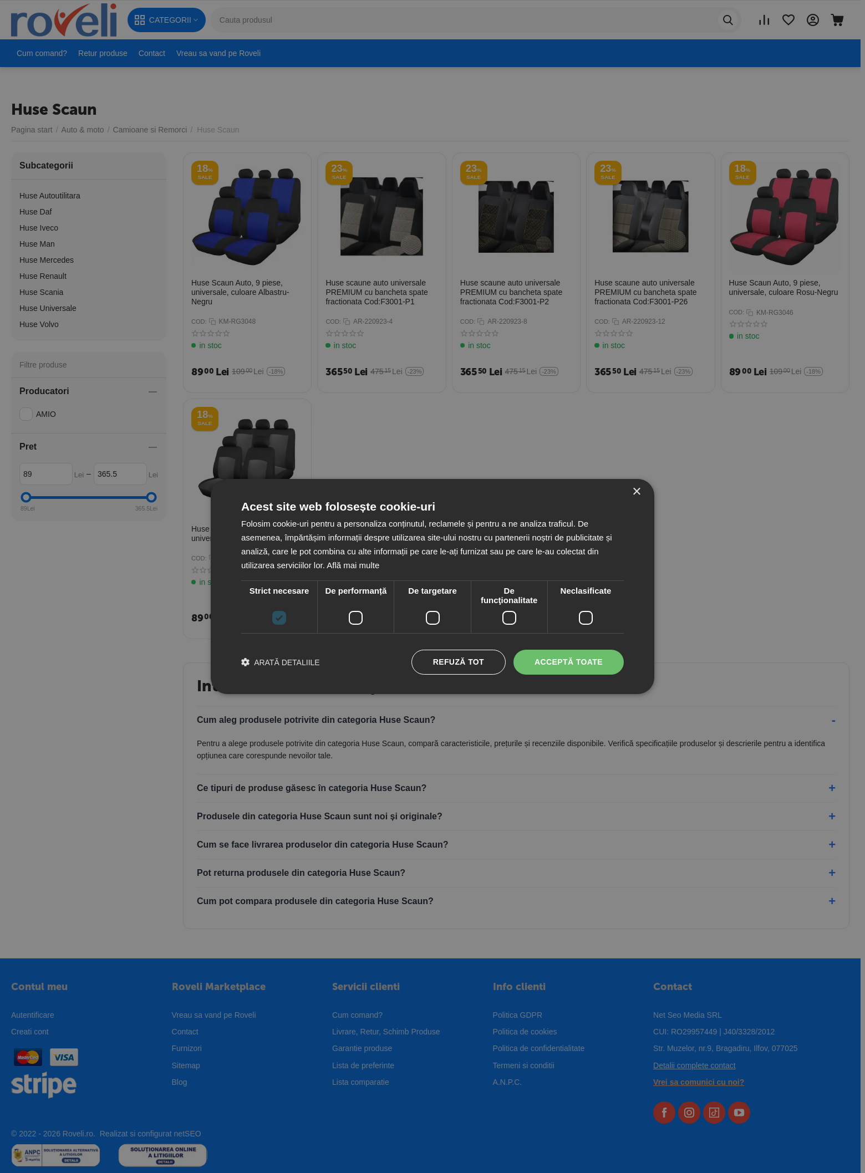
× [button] (636, 492)
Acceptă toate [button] (569, 661)
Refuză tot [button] (458, 661)
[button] (280, 662)
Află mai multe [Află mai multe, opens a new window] (353, 565)
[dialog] (432, 586)
